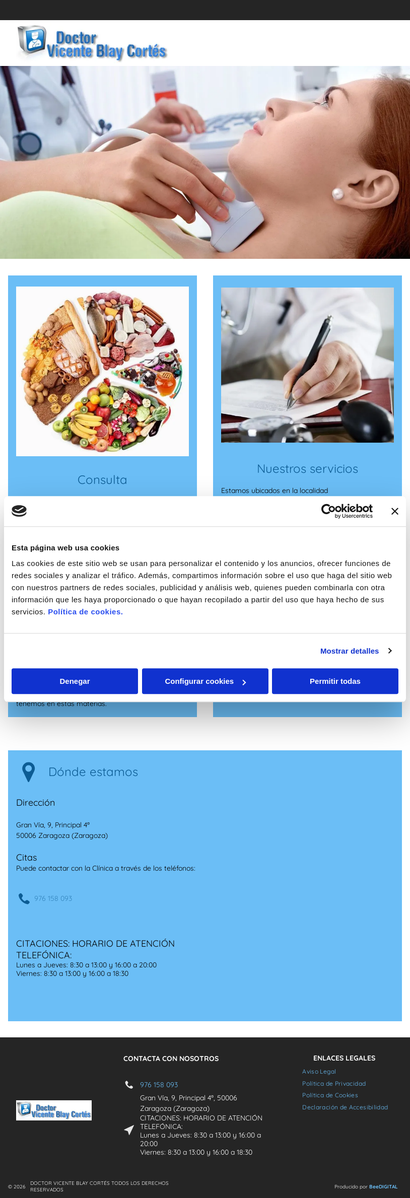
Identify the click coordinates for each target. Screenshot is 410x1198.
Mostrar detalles (349, 651)
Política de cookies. (85, 611)
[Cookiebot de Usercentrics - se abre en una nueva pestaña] (329, 511)
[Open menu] (369, 43)
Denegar (74, 681)
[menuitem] (319, 1071)
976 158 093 (53, 898)
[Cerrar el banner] (394, 511)
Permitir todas (335, 681)
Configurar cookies (205, 681)
